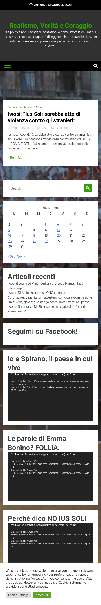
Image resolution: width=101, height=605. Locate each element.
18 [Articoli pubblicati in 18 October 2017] (34, 235)
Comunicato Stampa (20, 107)
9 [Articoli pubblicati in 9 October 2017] (9, 230)
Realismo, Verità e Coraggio (50, 25)
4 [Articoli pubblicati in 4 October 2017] (34, 224)
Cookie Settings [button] (18, 595)
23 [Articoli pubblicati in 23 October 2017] (10, 241)
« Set (11, 256)
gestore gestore (19, 127)
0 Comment (62, 127)
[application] (50, 397)
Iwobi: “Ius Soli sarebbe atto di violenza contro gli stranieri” (44, 117)
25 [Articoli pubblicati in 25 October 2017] (34, 241)
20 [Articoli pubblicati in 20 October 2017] (59, 235)
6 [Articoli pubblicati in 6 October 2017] (58, 224)
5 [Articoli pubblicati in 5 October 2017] (46, 224)
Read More (17, 157)
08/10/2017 (41, 127)
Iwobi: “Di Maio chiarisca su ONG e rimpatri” (38, 293)
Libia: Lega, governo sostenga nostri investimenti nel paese (48, 302)
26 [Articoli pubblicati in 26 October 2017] (46, 241)
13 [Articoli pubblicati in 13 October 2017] (58, 230)
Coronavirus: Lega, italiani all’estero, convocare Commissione (50, 297)
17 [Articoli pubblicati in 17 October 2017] (22, 235)
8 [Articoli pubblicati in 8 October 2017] (82, 224)
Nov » (21, 256)
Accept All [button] (42, 595)
